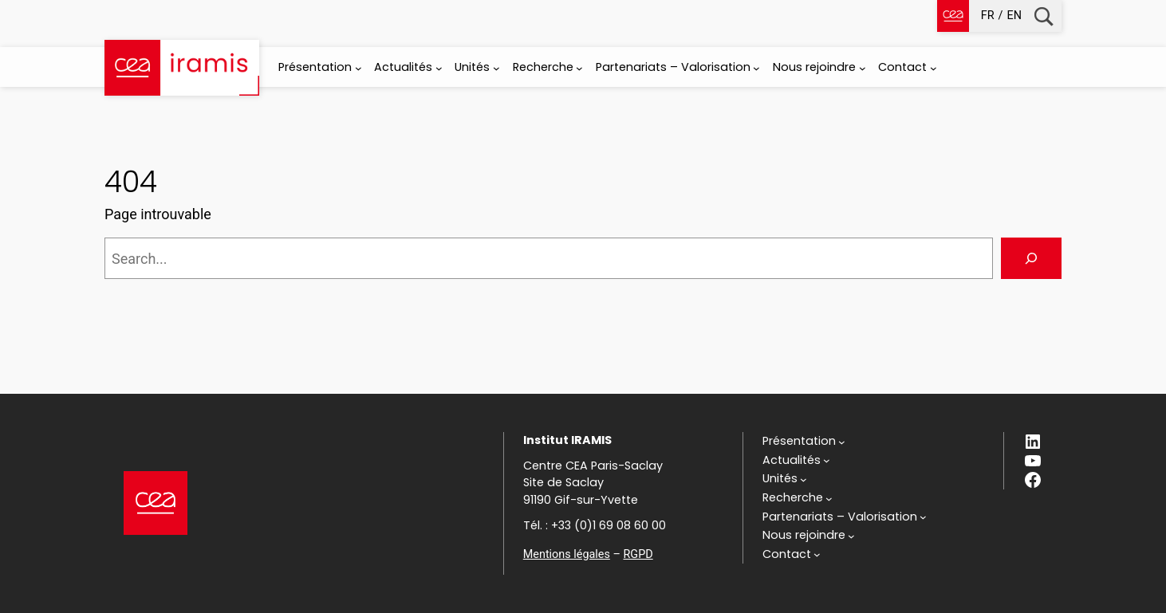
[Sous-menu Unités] (496, 68)
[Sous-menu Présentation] (358, 68)
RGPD (637, 554)
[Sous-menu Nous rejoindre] (862, 68)
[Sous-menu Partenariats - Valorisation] (756, 68)
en (1014, 15)
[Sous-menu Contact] (933, 68)
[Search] (1031, 258)
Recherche (1044, 16)
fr (988, 15)
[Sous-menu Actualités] (439, 68)
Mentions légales (566, 554)
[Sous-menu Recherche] (579, 68)
